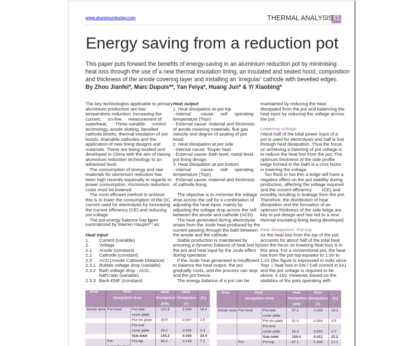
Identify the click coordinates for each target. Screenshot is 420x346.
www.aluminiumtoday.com (110, 17)
